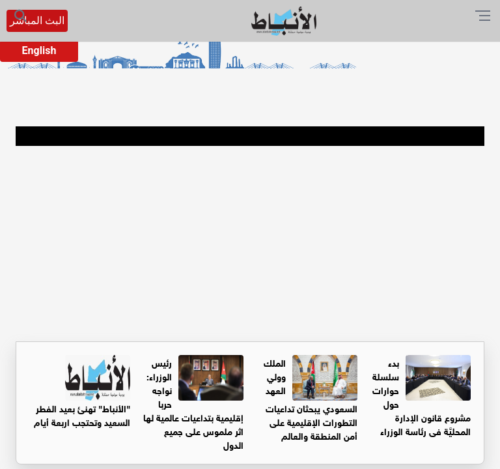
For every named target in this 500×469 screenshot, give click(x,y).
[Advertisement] (250, 243)
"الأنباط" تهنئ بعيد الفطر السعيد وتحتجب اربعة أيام (82, 414)
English (39, 50)
